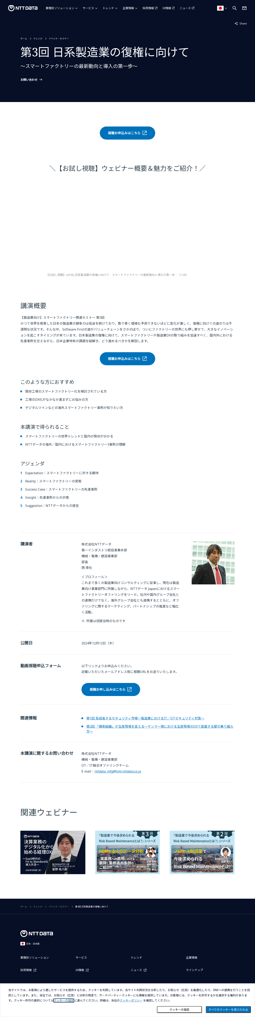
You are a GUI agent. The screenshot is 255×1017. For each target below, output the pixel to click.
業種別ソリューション (60, 8)
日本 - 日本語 (30, 943)
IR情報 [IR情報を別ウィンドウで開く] (167, 8)
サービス (88, 8)
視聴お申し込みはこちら (107, 689)
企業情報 (128, 8)
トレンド (108, 8)
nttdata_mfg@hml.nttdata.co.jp (118, 771)
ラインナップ (194, 970)
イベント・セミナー (59, 38)
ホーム (23, 38)
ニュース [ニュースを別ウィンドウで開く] (185, 8)
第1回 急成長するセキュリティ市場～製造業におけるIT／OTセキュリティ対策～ (145, 718)
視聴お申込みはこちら (124, 133)
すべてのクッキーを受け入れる (228, 1009)
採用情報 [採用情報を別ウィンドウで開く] (148, 8)
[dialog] (127, 1000)
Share (241, 23)
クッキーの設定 (179, 1009)
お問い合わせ (28, 79)
